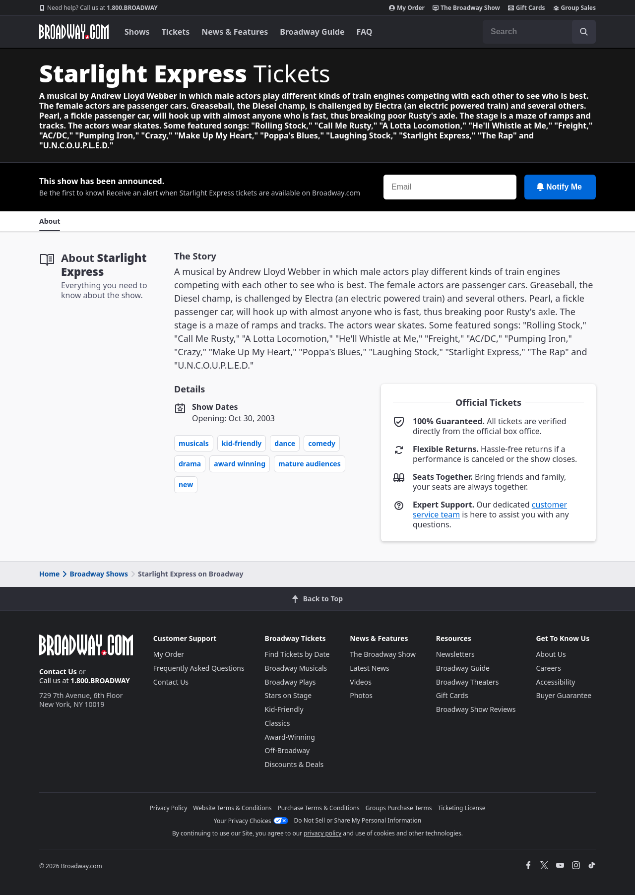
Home (49, 573)
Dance (284, 443)
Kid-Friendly (242, 443)
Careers (548, 668)
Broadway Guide (312, 32)
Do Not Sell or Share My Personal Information (358, 820)
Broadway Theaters (467, 682)
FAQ (365, 32)
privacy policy (322, 833)
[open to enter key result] (584, 32)
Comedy (321, 443)
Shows (137, 32)
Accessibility (555, 682)
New (186, 484)
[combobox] (539, 32)
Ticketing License (462, 808)
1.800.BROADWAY (98, 8)
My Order (407, 8)
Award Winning (239, 463)
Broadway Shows (94, 573)
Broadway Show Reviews (476, 709)
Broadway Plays (290, 682)
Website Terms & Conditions (232, 808)
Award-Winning (290, 737)
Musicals (194, 443)
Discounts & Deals (294, 764)
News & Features (234, 32)
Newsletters (455, 654)
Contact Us (58, 671)
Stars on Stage (288, 695)
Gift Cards (526, 8)
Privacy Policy (169, 808)
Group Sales (574, 8)
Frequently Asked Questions (199, 668)
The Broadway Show (466, 8)
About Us (551, 654)
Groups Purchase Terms (399, 808)
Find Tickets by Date (297, 654)
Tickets (176, 32)
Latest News (369, 668)
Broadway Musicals (296, 668)
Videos (361, 682)
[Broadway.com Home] (74, 31)
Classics (277, 723)
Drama (190, 463)
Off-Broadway (287, 750)
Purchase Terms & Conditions (319, 808)
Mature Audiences (309, 463)
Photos (361, 695)
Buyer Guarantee (563, 695)
